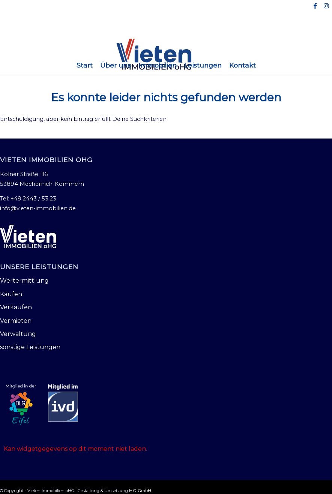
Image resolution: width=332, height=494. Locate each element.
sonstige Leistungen (30, 347)
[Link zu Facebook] (314, 5)
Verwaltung (18, 333)
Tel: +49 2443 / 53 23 (28, 198)
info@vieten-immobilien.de (38, 208)
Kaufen (11, 294)
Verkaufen (16, 307)
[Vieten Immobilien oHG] (166, 54)
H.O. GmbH (140, 490)
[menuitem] (84, 65)
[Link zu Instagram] (326, 5)
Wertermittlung (24, 280)
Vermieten (16, 320)
